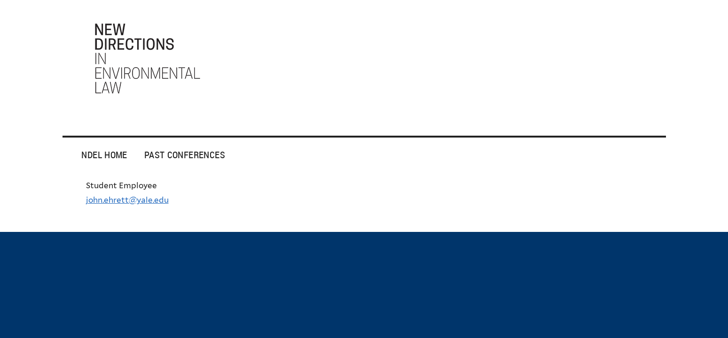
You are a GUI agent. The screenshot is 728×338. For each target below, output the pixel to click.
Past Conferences (184, 154)
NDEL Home (104, 154)
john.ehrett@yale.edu (127, 200)
